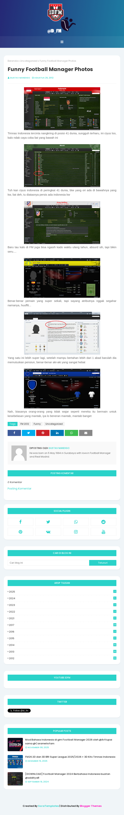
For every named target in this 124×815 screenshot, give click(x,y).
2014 (62, 645)
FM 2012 (24, 423)
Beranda (13, 60)
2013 (62, 652)
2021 (62, 618)
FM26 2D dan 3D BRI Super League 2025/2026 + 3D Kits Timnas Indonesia (70, 757)
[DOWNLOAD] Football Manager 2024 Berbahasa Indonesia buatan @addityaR (67, 776)
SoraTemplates (48, 806)
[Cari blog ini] (48, 563)
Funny (37, 423)
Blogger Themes (91, 806)
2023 (62, 605)
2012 (62, 658)
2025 (62, 591)
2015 (62, 638)
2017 (62, 625)
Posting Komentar (19, 488)
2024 (62, 598)
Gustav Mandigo (20, 77)
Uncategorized (28, 60)
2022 (62, 611)
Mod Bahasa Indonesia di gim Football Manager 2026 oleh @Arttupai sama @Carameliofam (68, 741)
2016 (62, 631)
